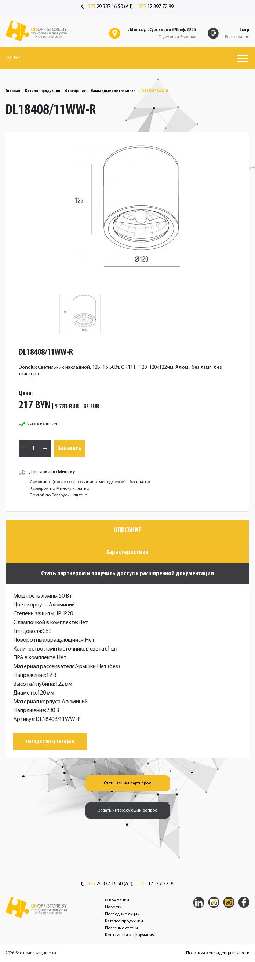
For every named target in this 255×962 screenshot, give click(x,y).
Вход (244, 30)
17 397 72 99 (156, 7)
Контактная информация (129, 935)
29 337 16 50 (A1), (107, 884)
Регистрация (237, 37)
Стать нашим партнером (128, 783)
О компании (117, 900)
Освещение (75, 91)
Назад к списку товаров (50, 741)
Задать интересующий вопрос (127, 810)
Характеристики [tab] (127, 552)
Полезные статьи (121, 928)
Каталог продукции (42, 91)
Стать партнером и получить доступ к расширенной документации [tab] (127, 573)
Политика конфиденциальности (217, 953)
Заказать (69, 448)
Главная (13, 91)
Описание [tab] (127, 530)
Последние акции (122, 914)
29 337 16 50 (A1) (107, 7)
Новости (113, 907)
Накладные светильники (113, 91)
